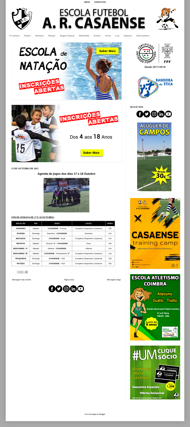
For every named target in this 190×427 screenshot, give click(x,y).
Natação (51, 35)
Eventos (97, 35)
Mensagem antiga (114, 280)
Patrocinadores (142, 35)
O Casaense (14, 35)
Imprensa (128, 35)
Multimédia (84, 35)
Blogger (102, 414)
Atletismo (39, 35)
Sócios (108, 35)
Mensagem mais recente (21, 280)
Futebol (27, 35)
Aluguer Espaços (67, 35)
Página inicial (69, 280)
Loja (117, 35)
